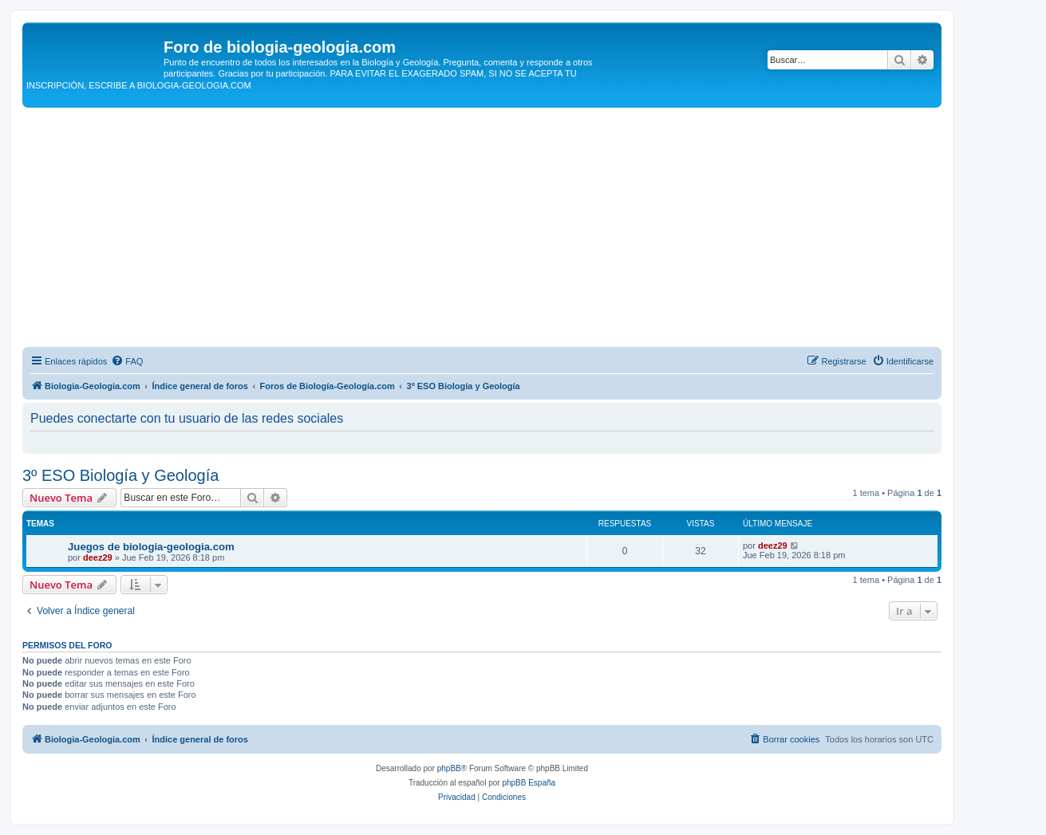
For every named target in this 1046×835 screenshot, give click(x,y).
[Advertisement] (481, 227)
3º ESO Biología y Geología (120, 475)
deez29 (97, 557)
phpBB (449, 768)
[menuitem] (127, 361)
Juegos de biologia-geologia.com (151, 547)
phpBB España (528, 782)
